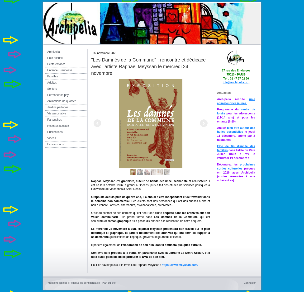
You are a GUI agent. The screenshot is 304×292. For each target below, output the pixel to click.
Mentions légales (57, 282)
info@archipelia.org (236, 82)
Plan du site (108, 282)
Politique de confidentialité (85, 282)
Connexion (250, 282)
